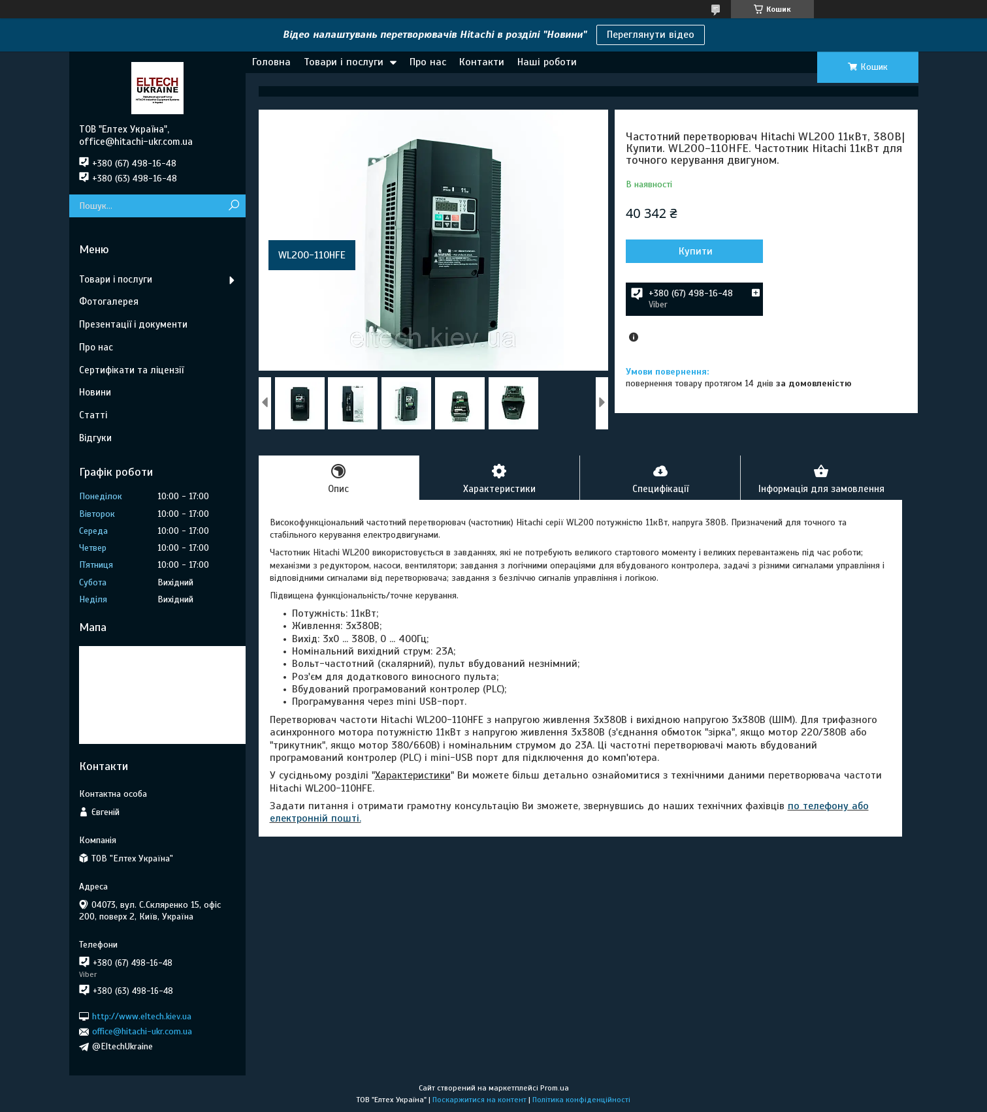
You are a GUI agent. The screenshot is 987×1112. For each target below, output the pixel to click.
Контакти (481, 62)
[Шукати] (234, 205)
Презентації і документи (133, 324)
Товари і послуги (343, 62)
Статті (93, 415)
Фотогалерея (108, 301)
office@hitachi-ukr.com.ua (142, 1031)
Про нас (428, 62)
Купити (696, 251)
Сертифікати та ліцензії (131, 370)
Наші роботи (547, 62)
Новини (95, 392)
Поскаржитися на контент (479, 1099)
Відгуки (95, 438)
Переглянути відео (650, 34)
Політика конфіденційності (581, 1099)
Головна (271, 62)
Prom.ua (554, 1087)
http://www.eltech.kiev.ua (141, 1016)
